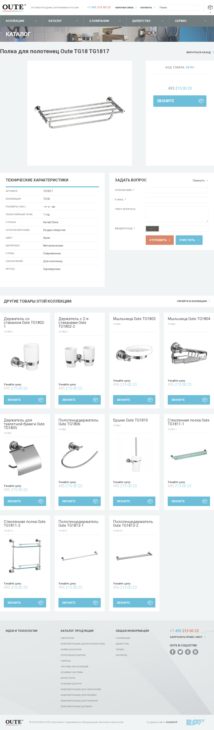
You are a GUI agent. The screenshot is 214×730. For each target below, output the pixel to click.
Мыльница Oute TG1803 (134, 318)
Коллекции (15, 21)
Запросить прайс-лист (186, 637)
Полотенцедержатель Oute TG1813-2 (133, 523)
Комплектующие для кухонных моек (83, 644)
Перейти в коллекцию (192, 301)
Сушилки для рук (71, 684)
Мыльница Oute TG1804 (189, 318)
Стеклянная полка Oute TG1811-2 (25, 523)
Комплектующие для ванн (76, 706)
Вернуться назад (198, 52)
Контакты (146, 7)
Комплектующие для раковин (78, 695)
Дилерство (141, 21)
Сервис (181, 21)
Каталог (55, 21)
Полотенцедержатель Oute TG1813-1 (78, 523)
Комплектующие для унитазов (79, 701)
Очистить (187, 240)
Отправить (158, 240)
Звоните (165, 101)
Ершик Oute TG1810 (130, 420)
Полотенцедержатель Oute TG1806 (78, 422)
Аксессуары (68, 678)
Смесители (67, 638)
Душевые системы (72, 672)
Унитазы (66, 661)
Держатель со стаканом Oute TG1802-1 (24, 322)
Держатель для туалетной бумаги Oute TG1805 (24, 424)
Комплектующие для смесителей (81, 689)
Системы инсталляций (74, 666)
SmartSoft (171, 722)
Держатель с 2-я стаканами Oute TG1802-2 (73, 322)
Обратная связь (124, 7)
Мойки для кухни (71, 649)
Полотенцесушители (73, 655)
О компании (99, 21)
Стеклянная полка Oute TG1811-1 (188, 422)
